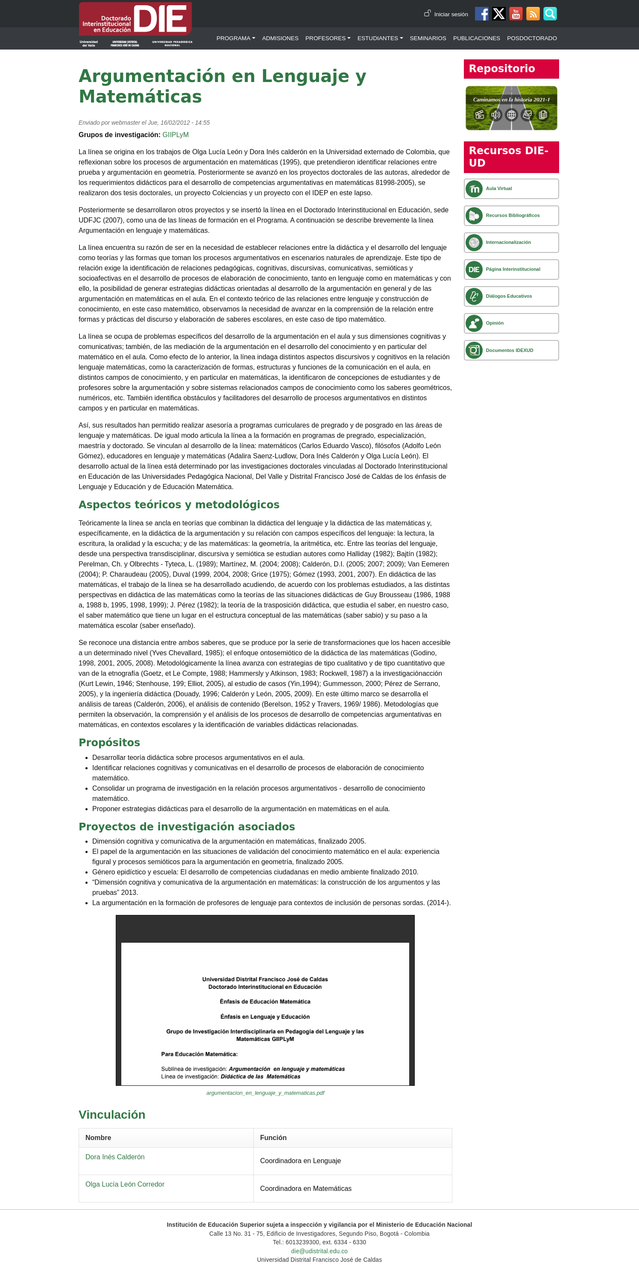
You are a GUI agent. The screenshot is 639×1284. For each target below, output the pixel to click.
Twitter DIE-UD (499, 14)
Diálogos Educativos (509, 296)
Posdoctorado (532, 38)
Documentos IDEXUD (509, 350)
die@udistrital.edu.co (319, 1251)
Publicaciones (476, 38)
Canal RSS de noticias (533, 14)
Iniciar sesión (451, 14)
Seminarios (428, 38)
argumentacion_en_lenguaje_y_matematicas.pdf (265, 1093)
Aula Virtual (499, 188)
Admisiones (280, 38)
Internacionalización (508, 242)
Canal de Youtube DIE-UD (516, 14)
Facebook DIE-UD (482, 14)
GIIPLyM (175, 134)
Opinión (495, 322)
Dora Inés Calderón (115, 1157)
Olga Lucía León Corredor (124, 1184)
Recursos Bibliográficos (513, 215)
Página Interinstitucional (513, 269)
